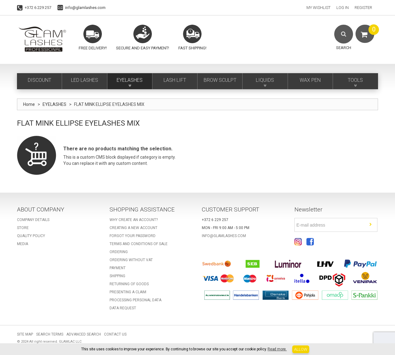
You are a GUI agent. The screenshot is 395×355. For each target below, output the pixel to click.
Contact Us (115, 334)
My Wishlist (318, 7)
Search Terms (49, 334)
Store (23, 228)
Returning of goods (129, 284)
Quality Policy (31, 236)
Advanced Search (83, 334)
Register (363, 7)
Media (22, 244)
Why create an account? (134, 220)
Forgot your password (133, 236)
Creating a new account (133, 228)
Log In (342, 7)
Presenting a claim (128, 292)
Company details (33, 220)
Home (29, 104)
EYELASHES (54, 104)
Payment (118, 268)
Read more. (277, 349)
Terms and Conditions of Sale (139, 244)
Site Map (25, 334)
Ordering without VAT (131, 260)
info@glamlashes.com (85, 7)
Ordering (119, 252)
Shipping (117, 276)
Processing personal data (135, 300)
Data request (123, 308)
